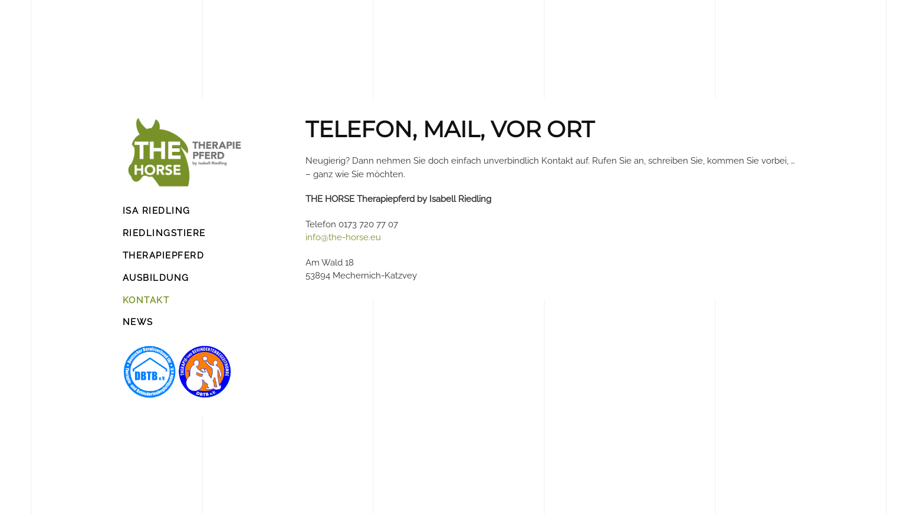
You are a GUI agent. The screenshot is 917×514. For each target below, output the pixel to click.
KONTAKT (146, 300)
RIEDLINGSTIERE (164, 233)
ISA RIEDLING (156, 210)
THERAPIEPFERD (164, 255)
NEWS (138, 322)
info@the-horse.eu (343, 237)
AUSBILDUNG (156, 278)
